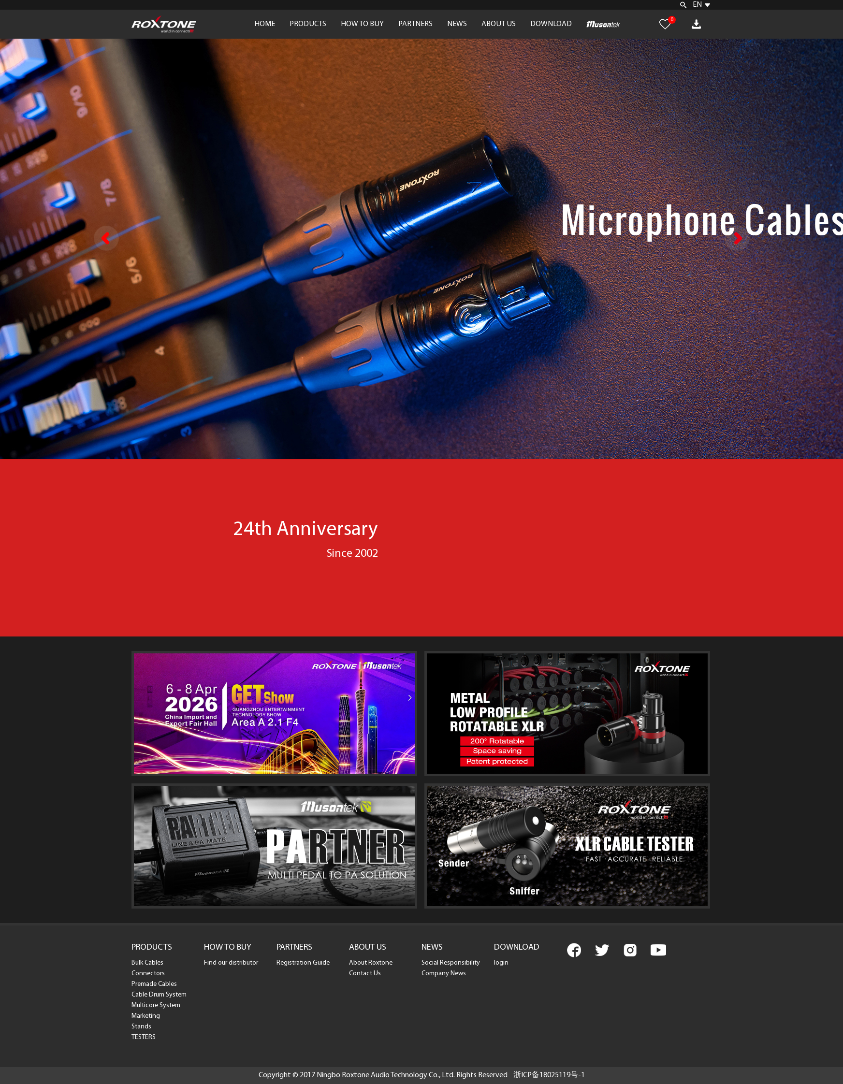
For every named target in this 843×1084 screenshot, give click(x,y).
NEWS (457, 24)
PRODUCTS (308, 24)
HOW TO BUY (362, 24)
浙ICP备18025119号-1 (549, 1075)
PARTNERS (415, 24)
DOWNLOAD (551, 24)
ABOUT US (498, 24)
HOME (264, 24)
